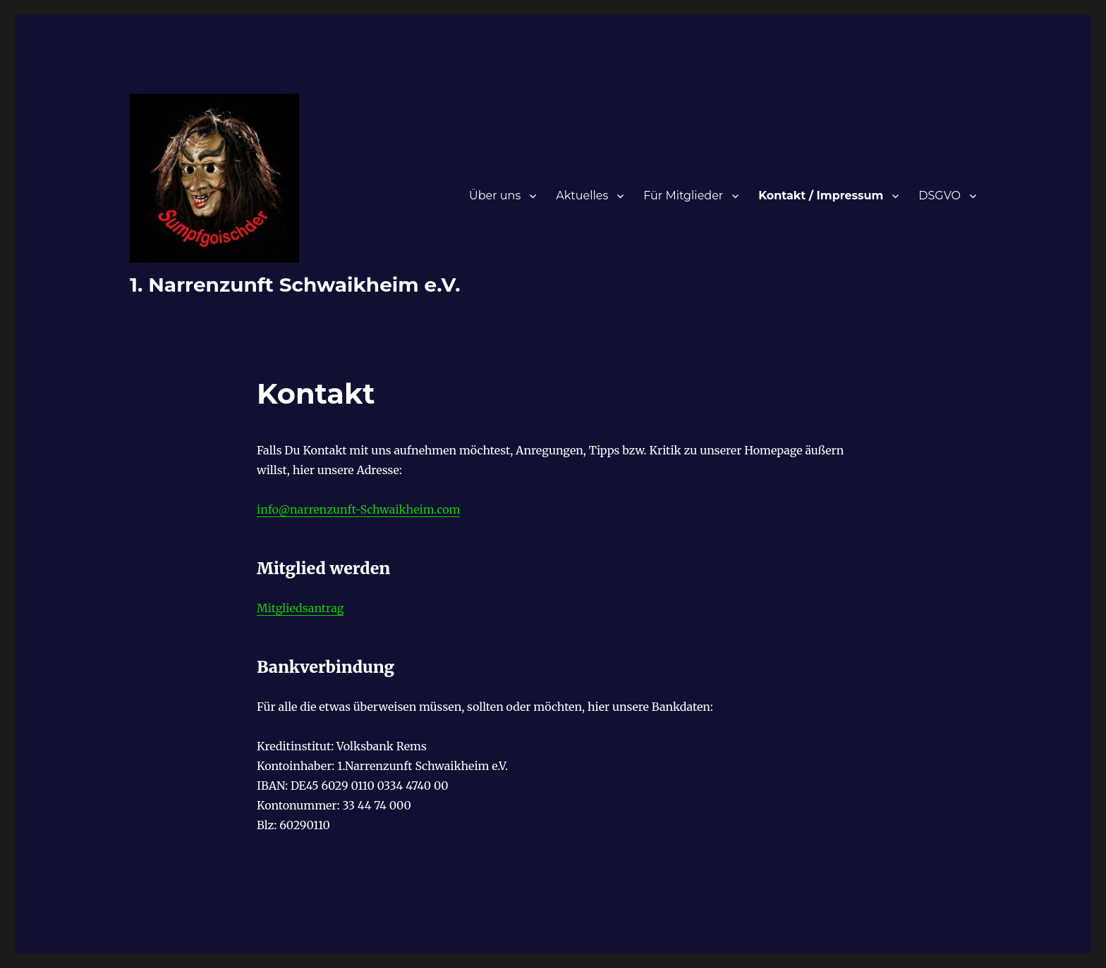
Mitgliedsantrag (300, 608)
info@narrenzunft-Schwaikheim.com (358, 509)
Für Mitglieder (683, 195)
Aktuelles (582, 195)
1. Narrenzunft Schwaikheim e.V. (295, 285)
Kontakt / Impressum (820, 195)
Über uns (495, 195)
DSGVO (939, 195)
